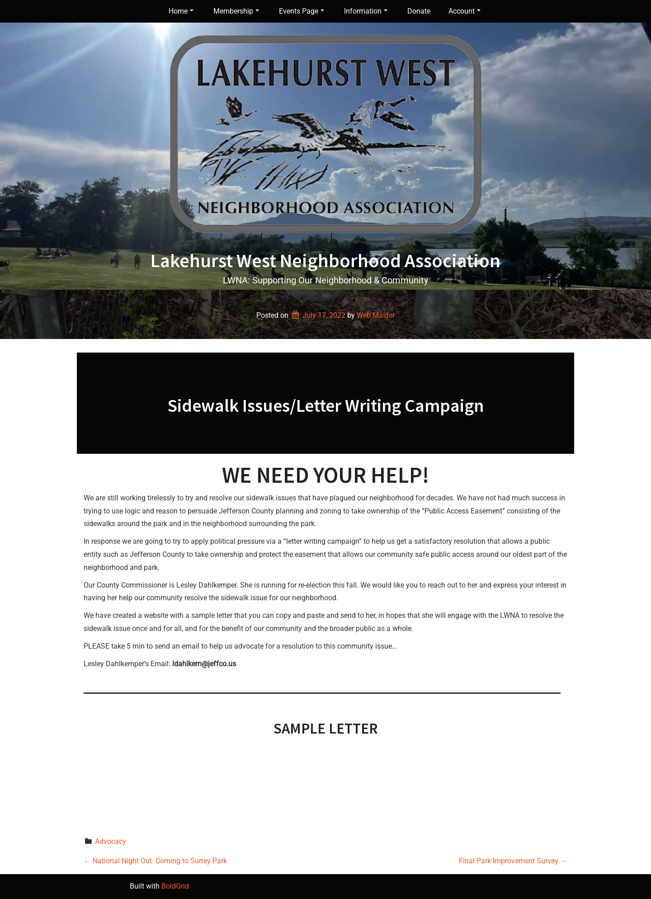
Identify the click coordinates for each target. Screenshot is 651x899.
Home (181, 11)
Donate (418, 11)
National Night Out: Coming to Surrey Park (155, 861)
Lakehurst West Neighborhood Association (325, 260)
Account (464, 11)
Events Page (301, 11)
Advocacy (110, 841)
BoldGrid (175, 886)
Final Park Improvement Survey (513, 861)
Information (365, 11)
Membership (236, 11)
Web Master (376, 315)
